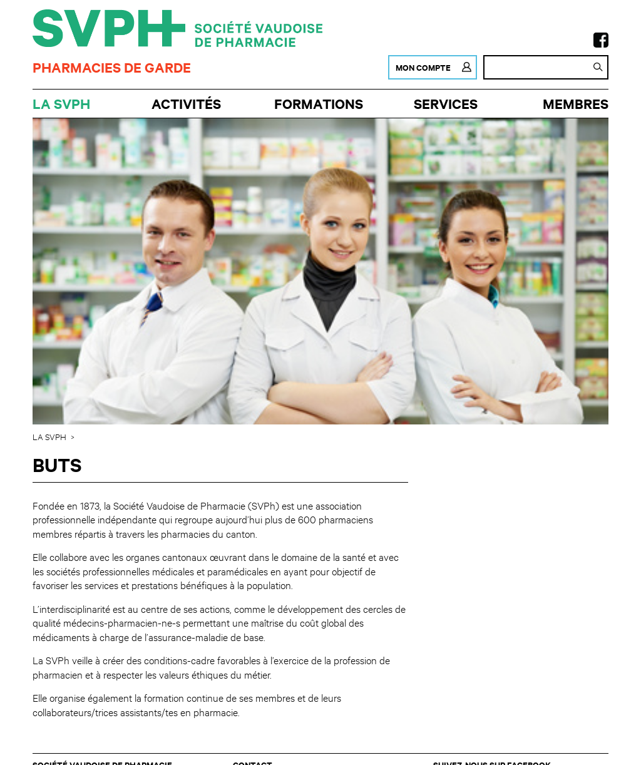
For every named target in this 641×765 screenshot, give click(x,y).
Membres (575, 104)
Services (446, 104)
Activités (186, 104)
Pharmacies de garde (112, 67)
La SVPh (61, 104)
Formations (318, 104)
